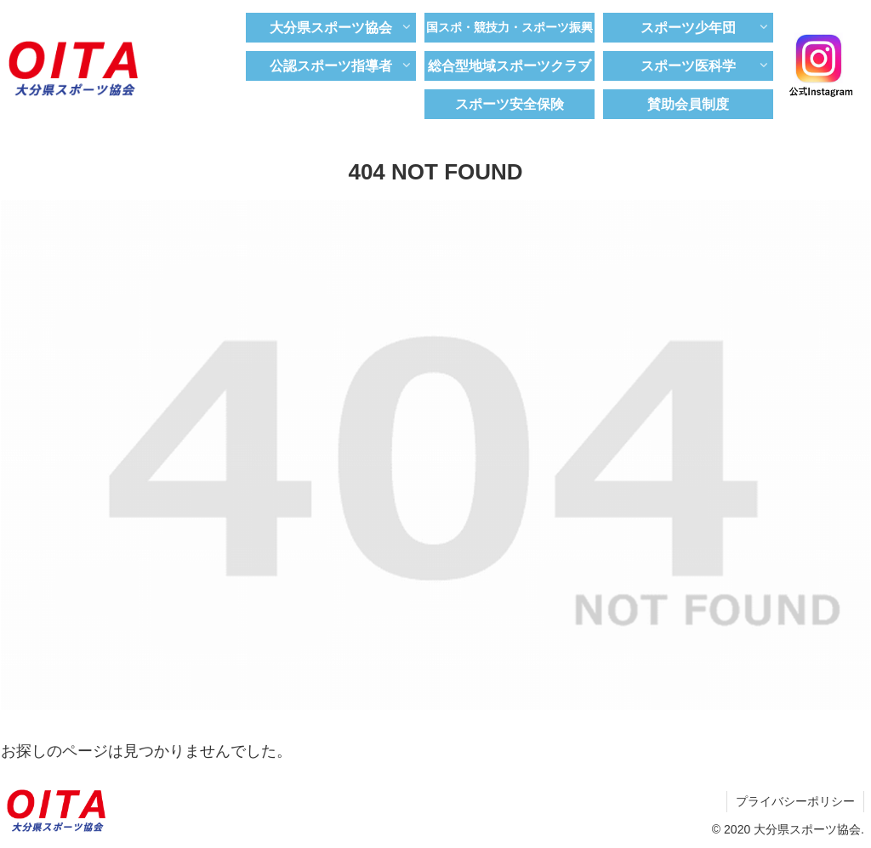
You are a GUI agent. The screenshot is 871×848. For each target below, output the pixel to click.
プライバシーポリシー (795, 801)
